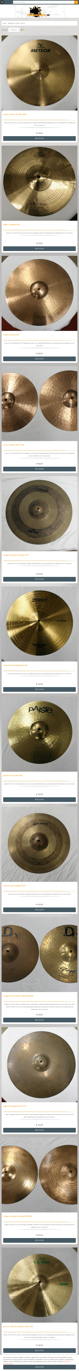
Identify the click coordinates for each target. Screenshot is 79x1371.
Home (4, 23)
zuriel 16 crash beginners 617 (15, 665)
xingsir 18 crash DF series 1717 (16, 555)
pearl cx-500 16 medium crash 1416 (18, 1326)
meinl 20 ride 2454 (11, 335)
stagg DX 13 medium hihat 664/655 (18, 996)
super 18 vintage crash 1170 (14, 1106)
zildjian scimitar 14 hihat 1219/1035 (17, 1216)
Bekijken (39, 138)
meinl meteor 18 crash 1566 (15, 114)
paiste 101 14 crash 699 (13, 776)
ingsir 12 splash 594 (11, 225)
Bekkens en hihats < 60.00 (16, 23)
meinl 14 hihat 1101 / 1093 (13, 445)
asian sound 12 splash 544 (14, 886)
